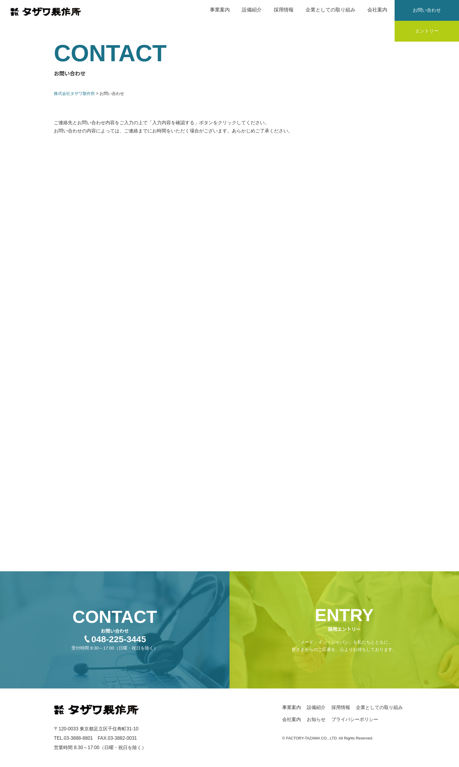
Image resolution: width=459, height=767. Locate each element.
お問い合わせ (427, 10)
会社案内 (377, 10)
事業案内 (220, 10)
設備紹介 (252, 10)
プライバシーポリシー (354, 719)
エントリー (427, 30)
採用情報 (284, 10)
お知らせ (316, 719)
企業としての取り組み (330, 10)
